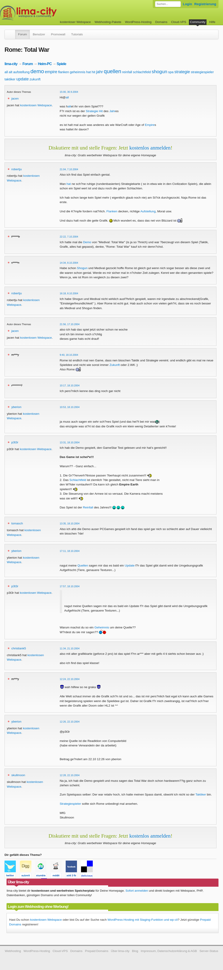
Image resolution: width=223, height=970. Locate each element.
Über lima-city (120, 951)
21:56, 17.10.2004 (70, 324)
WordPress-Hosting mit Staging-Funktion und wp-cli (142, 919)
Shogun (82, 268)
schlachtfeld (142, 72)
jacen (15, 98)
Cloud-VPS (178, 22)
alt (10, 72)
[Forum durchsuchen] (168, 4)
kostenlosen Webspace (36, 105)
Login (187, 4)
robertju (16, 169)
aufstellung (21, 72)
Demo (87, 242)
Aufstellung (148, 211)
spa (171, 72)
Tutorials (77, 34)
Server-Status (209, 951)
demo (37, 71)
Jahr (112, 111)
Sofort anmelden (136, 890)
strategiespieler (202, 72)
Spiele (61, 64)
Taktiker (200, 794)
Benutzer (39, 34)
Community (198, 22)
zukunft (35, 79)
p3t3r (14, 442)
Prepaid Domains (96, 951)
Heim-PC (45, 64)
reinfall (127, 72)
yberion (16, 407)
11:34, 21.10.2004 (70, 648)
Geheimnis (101, 627)
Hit (101, 111)
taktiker (10, 79)
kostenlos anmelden (150, 148)
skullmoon (18, 775)
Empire (150, 125)
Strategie (92, 111)
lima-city (11, 64)
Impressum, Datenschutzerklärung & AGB (169, 951)
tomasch (17, 523)
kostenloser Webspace (75, 22)
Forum (22, 34)
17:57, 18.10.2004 (70, 586)
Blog (135, 951)
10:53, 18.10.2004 (70, 407)
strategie (182, 72)
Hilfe (212, 22)
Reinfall (88, 507)
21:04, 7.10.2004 (69, 169)
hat (88, 72)
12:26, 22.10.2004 (70, 721)
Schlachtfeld (78, 480)
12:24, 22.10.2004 (70, 679)
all (6, 72)
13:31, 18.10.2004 (70, 442)
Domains (161, 22)
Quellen (82, 565)
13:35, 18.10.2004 (70, 523)
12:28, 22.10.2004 (70, 775)
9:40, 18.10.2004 (69, 355)
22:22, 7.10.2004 (69, 236)
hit (93, 72)
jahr (99, 72)
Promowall (58, 34)
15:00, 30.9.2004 (69, 92)
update (22, 79)
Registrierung (205, 4)
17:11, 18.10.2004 (70, 551)
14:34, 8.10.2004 (69, 262)
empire (51, 72)
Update (130, 565)
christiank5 (18, 648)
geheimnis (77, 72)
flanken (63, 72)
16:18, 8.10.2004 (69, 293)
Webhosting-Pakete (108, 22)
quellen (112, 71)
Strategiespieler (70, 803)
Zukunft (114, 365)
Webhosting (13, 951)
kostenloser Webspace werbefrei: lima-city (45, 13)
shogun (159, 71)
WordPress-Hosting (138, 22)
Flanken (112, 211)
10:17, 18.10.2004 (70, 385)
